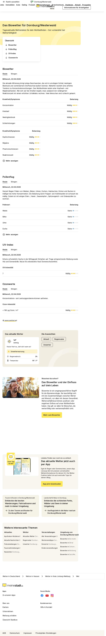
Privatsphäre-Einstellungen (46, 633)
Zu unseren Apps (9, 595)
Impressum (27, 633)
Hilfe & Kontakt (46, 607)
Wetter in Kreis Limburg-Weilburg (55, 576)
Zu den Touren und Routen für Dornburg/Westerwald (19, 511)
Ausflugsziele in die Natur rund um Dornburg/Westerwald (59, 511)
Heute (5, 73)
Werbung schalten (9, 616)
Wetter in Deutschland (11, 576)
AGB (4, 633)
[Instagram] (52, 595)
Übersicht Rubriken (10, 620)
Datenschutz (15, 633)
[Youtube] (47, 595)
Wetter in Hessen (30, 576)
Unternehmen (8, 611)
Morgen (14, 73)
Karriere (6, 607)
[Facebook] (42, 595)
